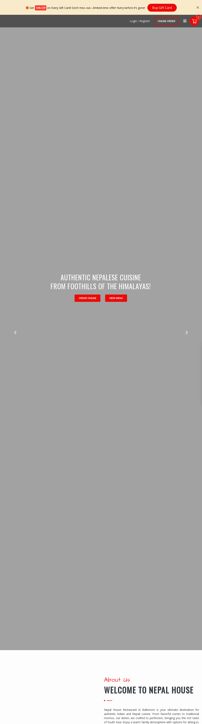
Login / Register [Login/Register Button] (139, 20)
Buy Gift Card (162, 7)
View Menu (116, 297)
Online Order (166, 20)
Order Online (87, 297)
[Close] (197, 7)
